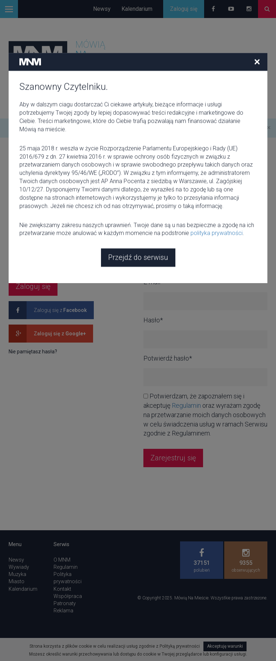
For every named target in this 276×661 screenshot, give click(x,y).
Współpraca (68, 596)
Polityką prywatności (180, 646)
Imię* (150, 244)
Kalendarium (136, 8)
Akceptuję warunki (225, 646)
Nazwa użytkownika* (172, 206)
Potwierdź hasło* (167, 358)
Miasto (16, 581)
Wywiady (19, 567)
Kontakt (62, 589)
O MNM (62, 560)
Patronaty (65, 603)
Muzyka (17, 574)
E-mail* (18, 206)
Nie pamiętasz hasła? (33, 351)
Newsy (102, 8)
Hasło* (18, 244)
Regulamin (186, 405)
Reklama (63, 610)
